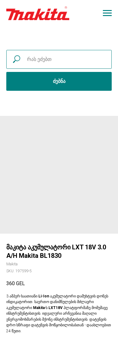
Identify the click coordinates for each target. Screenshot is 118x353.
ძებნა (59, 81)
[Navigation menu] (107, 13)
